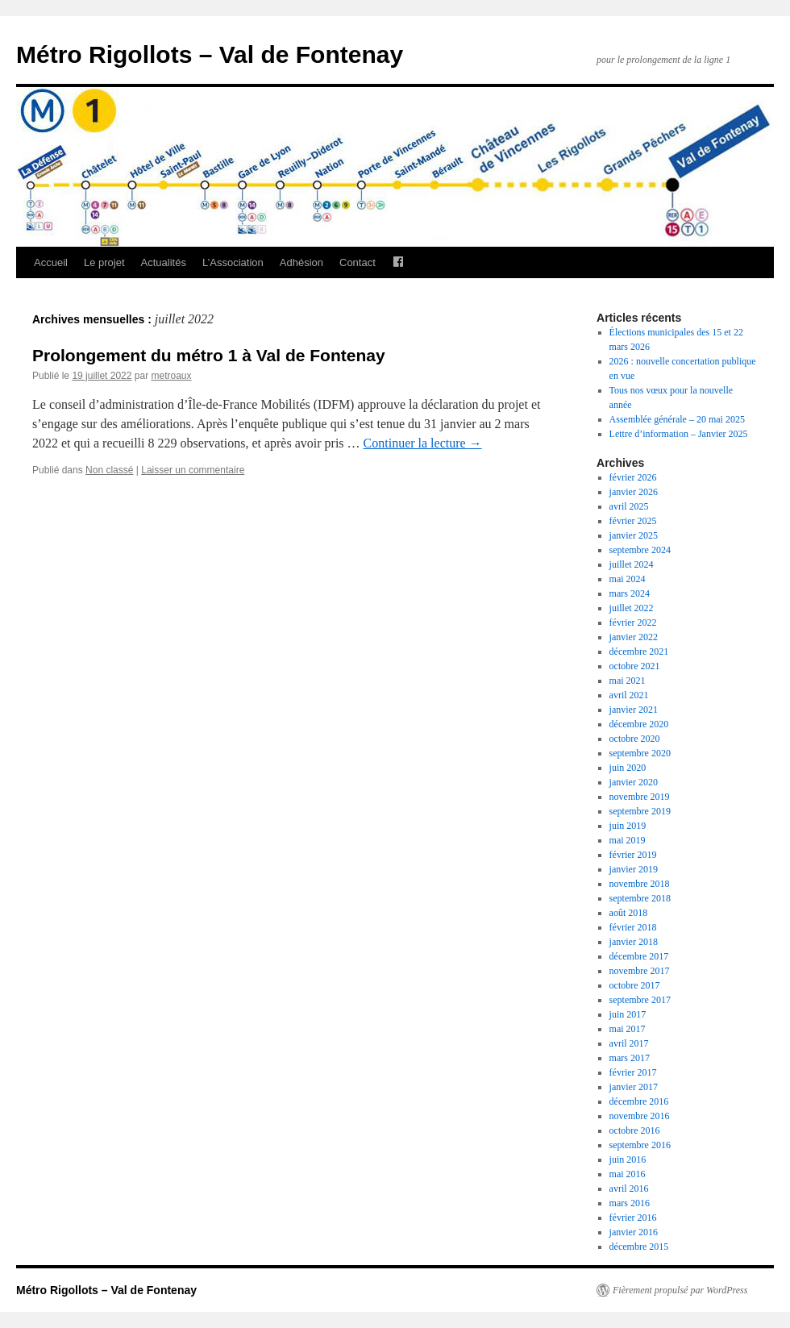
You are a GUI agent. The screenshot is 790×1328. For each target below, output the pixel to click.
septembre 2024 (640, 550)
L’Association (233, 262)
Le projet (104, 262)
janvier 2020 (633, 782)
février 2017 (633, 1072)
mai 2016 (627, 1174)
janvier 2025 (633, 535)
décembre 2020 (639, 724)
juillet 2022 (631, 608)
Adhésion (301, 262)
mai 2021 (627, 680)
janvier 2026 (633, 491)
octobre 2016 (634, 1130)
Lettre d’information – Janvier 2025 (678, 433)
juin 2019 (628, 825)
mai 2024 (627, 579)
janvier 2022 (633, 637)
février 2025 (633, 521)
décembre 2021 (639, 651)
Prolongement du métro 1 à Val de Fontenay (208, 355)
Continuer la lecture (423, 443)
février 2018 (633, 927)
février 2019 (633, 854)
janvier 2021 (633, 709)
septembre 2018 (640, 898)
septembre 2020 (640, 753)
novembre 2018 (639, 883)
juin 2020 (628, 767)
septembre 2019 (640, 811)
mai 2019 (627, 840)
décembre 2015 (639, 1246)
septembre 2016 (640, 1145)
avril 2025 (629, 506)
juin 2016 (628, 1159)
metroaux (171, 375)
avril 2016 (629, 1188)
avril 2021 (629, 695)
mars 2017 (629, 1058)
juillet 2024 (631, 564)
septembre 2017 (640, 999)
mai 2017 (627, 1029)
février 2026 (633, 477)
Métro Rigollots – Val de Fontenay (209, 54)
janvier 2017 (633, 1087)
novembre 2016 (639, 1116)
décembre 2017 (639, 956)
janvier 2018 (633, 941)
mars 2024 (629, 593)
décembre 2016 (639, 1101)
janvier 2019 (633, 869)
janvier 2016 (633, 1232)
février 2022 (633, 622)
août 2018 (628, 912)
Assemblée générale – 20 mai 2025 (677, 419)
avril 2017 (629, 1043)
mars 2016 (629, 1203)
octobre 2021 (634, 666)
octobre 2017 (634, 985)
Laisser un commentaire (192, 470)
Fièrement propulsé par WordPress (680, 1290)
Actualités (163, 262)
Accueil (51, 262)
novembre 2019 (639, 796)
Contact (357, 262)
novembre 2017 (639, 970)
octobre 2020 (634, 738)
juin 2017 (628, 1014)
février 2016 (633, 1217)
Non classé (109, 470)
